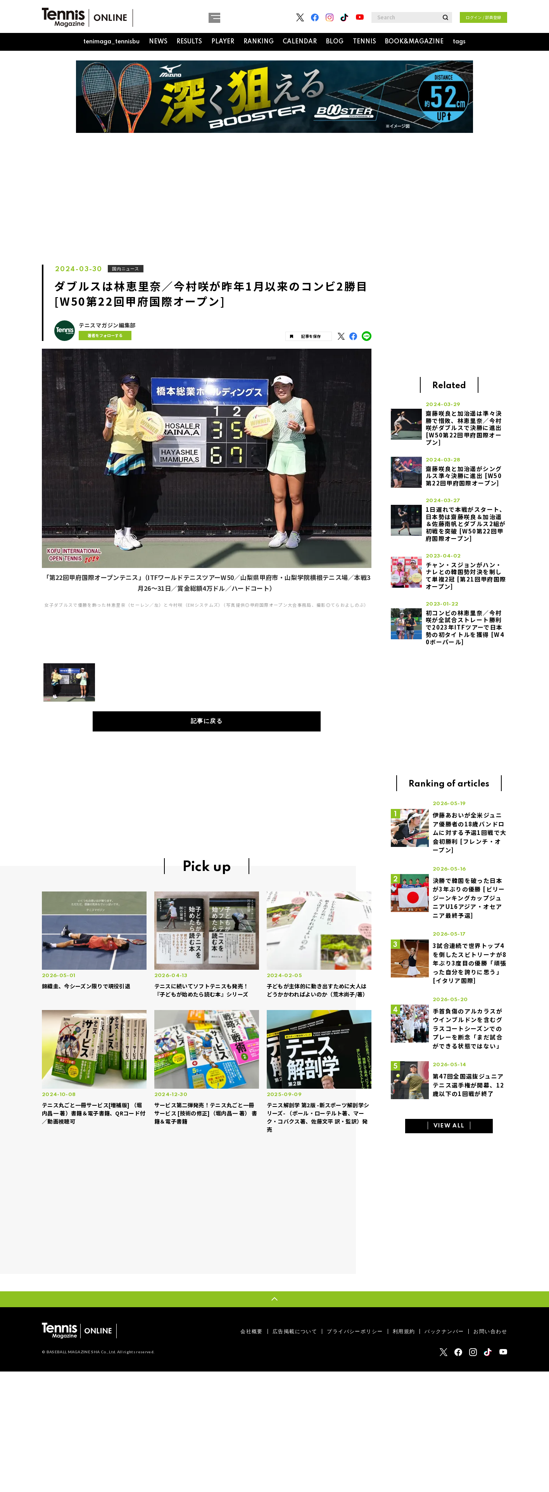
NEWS (158, 42)
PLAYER (222, 42)
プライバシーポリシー (355, 1331)
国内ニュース (126, 268)
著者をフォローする (103, 335)
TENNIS (364, 42)
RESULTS (189, 42)
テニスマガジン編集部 (107, 325)
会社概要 (251, 1331)
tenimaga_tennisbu (111, 42)
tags (459, 42)
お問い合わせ (490, 1331)
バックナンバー (444, 1331)
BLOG (335, 42)
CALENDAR (300, 42)
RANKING (258, 42)
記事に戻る (207, 721)
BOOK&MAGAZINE (414, 42)
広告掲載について (295, 1331)
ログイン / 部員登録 (483, 17)
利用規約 (404, 1331)
